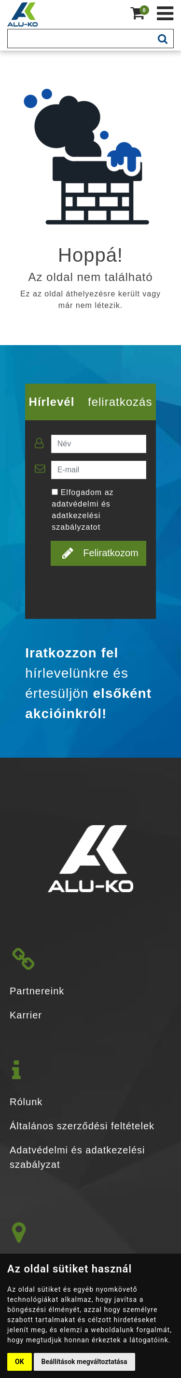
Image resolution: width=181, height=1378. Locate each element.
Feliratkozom (100, 553)
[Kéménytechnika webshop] (165, 13)
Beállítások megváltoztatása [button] (84, 1361)
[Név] (98, 444)
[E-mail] (98, 470)
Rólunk (26, 1102)
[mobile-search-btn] (162, 38)
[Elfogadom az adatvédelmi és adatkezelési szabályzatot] (55, 492)
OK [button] (19, 1361)
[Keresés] (80, 38)
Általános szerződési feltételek (82, 1126)
